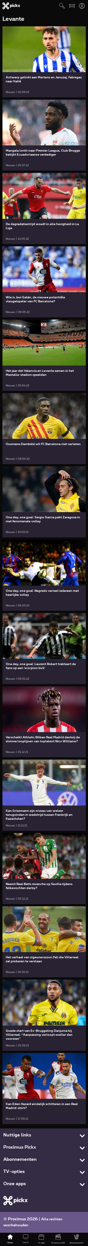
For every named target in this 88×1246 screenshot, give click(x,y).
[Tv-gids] (41, 1239)
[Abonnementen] (76, 1239)
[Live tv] (25, 1239)
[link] (44, 61)
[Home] (10, 1239)
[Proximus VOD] (58, 1239)
